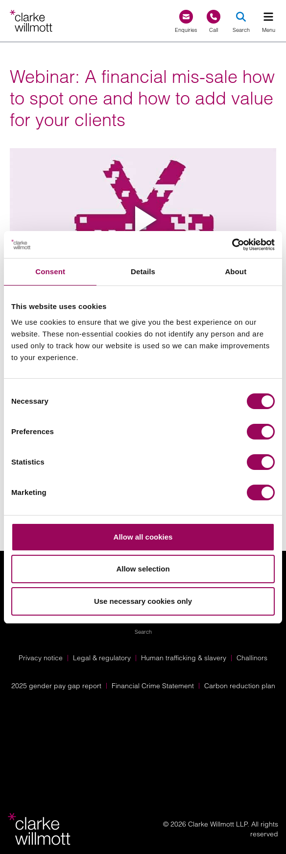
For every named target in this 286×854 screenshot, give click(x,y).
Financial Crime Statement (153, 685)
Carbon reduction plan (239, 685)
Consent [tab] (50, 271)
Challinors (252, 657)
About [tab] (235, 271)
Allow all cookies (143, 537)
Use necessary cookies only (143, 601)
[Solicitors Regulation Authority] (143, 762)
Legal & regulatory (102, 657)
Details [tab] (143, 271)
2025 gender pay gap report (56, 685)
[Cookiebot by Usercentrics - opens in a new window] (232, 244)
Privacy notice (41, 657)
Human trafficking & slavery (183, 657)
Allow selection (142, 569)
